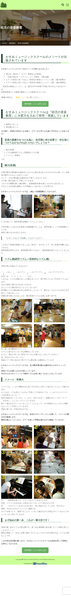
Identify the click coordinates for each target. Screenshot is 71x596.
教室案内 (12, 43)
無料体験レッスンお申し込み (35, 112)
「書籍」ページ (21, 105)
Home (4, 43)
